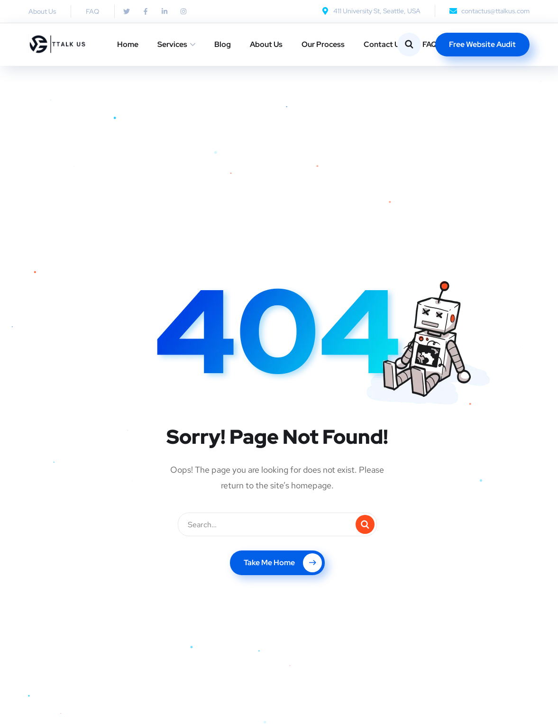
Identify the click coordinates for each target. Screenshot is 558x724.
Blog (222, 44)
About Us (266, 44)
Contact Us (383, 44)
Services (172, 44)
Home (127, 44)
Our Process (323, 44)
